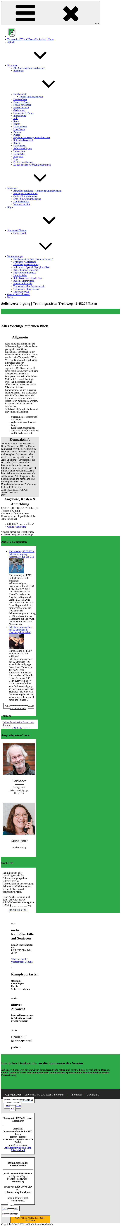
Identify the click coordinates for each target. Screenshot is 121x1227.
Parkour (17, 132)
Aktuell (11, 42)
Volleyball (18, 156)
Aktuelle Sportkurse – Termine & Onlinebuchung (37, 190)
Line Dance (19, 129)
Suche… (11, 297)
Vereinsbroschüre (21, 204)
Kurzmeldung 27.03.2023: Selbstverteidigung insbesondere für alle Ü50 (21, 554)
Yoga (15, 159)
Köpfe (10, 207)
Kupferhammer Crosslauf (25, 270)
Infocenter (35, 188)
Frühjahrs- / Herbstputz (24, 261)
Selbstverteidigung (22, 148)
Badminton (18, 70)
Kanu (16, 121)
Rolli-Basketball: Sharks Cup (27, 278)
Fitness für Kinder (22, 105)
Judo (15, 118)
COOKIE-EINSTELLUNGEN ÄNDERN (30, 1219)
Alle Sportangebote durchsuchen (29, 68)
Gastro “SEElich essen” (18, 294)
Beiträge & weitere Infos (25, 193)
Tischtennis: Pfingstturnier (26, 289)
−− (7, 727)
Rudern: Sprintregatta (23, 281)
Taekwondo (19, 151)
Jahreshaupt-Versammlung (26, 264)
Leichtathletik (20, 126)
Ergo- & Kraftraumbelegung (27, 199)
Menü (50, 13)
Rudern (17, 143)
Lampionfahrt (20, 275)
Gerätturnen (19, 110)
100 (20, 727)
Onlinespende (20, 233)
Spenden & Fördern (39, 230)
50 (16, 727)
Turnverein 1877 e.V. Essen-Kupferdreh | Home (30, 39)
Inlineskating (19, 115)
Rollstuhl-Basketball (23, 140)
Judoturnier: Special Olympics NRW (31, 267)
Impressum (76, 1094)
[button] (20, 443)
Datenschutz (93, 1094)
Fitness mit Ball (21, 107)
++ (26, 727)
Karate (16, 124)
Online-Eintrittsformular (25, 196)
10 (13, 727)
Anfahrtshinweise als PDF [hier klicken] (17, 1149)
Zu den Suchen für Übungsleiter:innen (32, 164)
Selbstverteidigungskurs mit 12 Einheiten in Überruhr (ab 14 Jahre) (20, 630)
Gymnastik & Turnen (23, 113)
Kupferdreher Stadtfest (24, 272)
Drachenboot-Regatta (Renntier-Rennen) (33, 259)
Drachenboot (42, 94)
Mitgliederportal (21, 201)
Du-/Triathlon (20, 99)
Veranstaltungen (38, 256)
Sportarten (35, 65)
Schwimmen (19, 145)
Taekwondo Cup (21, 291)
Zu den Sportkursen (23, 162)
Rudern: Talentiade (22, 283)
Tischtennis (18, 154)
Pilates (16, 134)
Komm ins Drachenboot (31, 96)
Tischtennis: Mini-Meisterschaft (29, 286)
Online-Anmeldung (16, 526)
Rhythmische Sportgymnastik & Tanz (31, 137)
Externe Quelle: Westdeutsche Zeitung (22, 960)
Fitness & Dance (21, 102)
